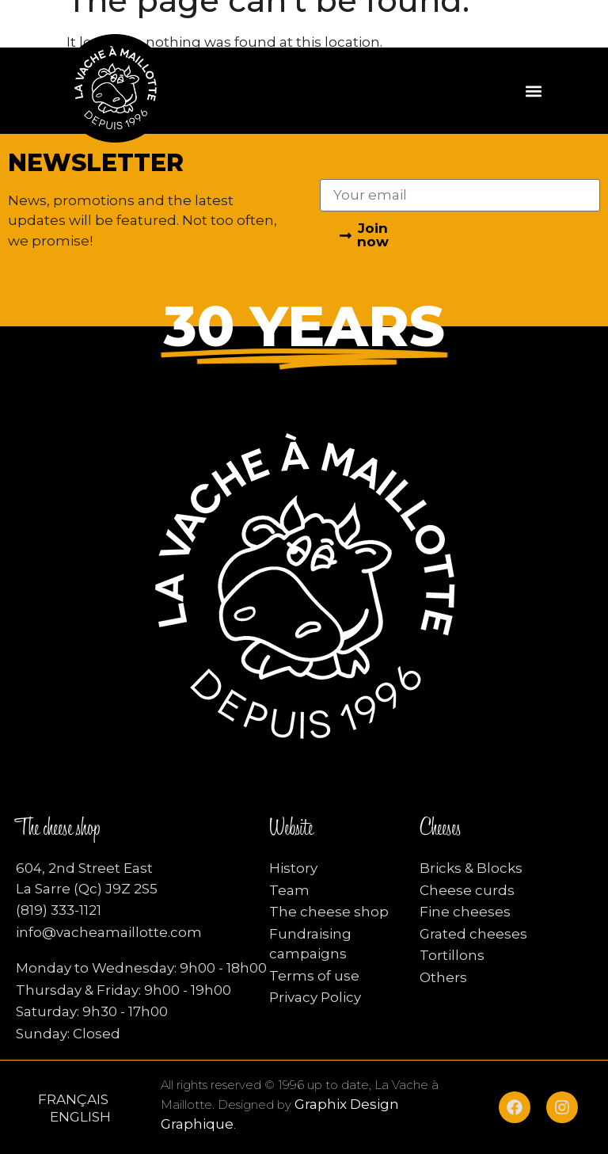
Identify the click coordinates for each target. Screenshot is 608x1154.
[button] (534, 91)
